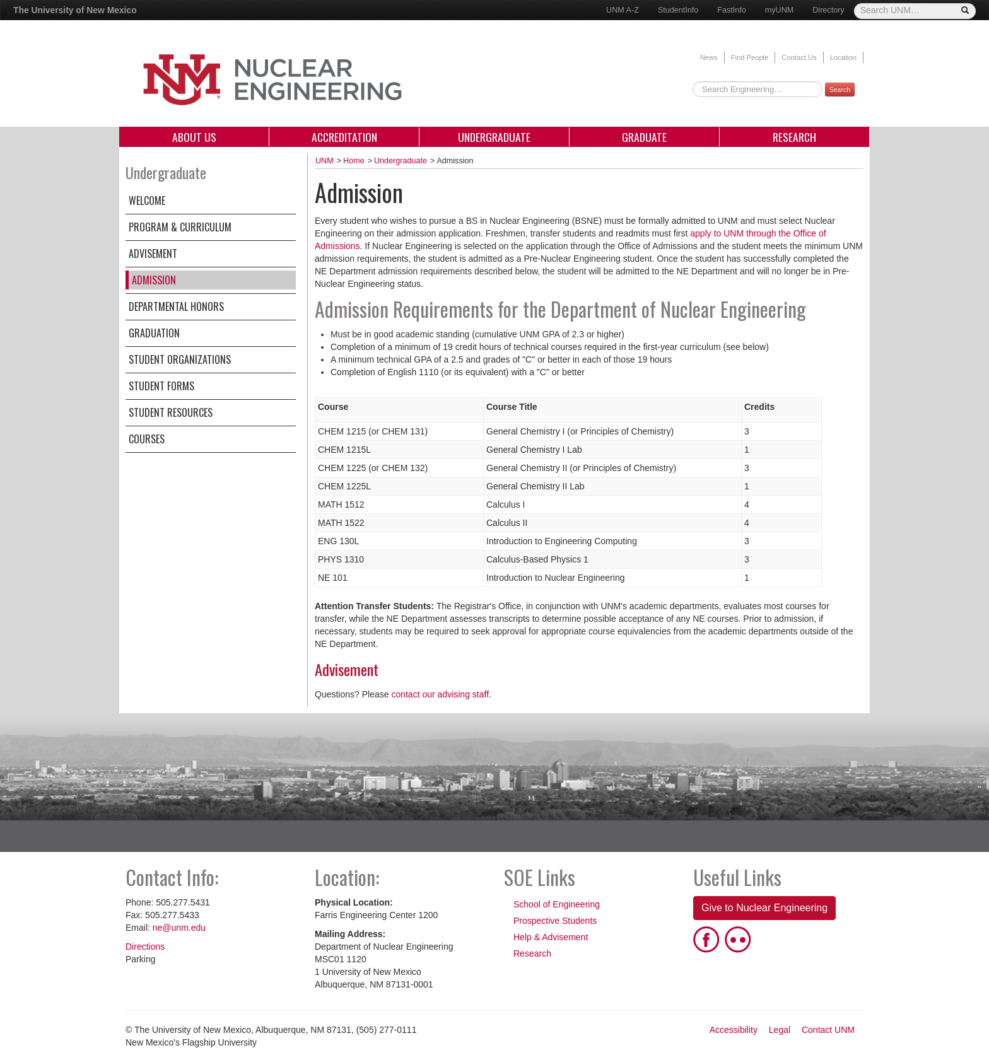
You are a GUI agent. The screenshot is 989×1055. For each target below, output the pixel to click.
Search (839, 89)
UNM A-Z (622, 10)
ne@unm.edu (179, 928)
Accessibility (734, 1030)
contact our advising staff (440, 694)
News (709, 57)
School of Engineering (556, 904)
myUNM (779, 10)
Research (794, 137)
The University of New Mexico (75, 10)
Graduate (644, 137)
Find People (750, 57)
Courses (147, 438)
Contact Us (798, 57)
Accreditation (344, 137)
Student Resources (171, 412)
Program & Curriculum (180, 227)
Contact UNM (828, 1030)
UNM (324, 160)
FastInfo (731, 10)
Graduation (154, 333)
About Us (194, 137)
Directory (828, 10)
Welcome (147, 200)
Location (843, 57)
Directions (145, 946)
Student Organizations (180, 359)
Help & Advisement (550, 937)
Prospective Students (555, 921)
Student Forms (161, 385)
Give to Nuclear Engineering (764, 907)
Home (354, 160)
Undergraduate (494, 137)
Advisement (153, 253)
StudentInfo (678, 10)
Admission (154, 280)
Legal (779, 1030)
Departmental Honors (176, 306)
